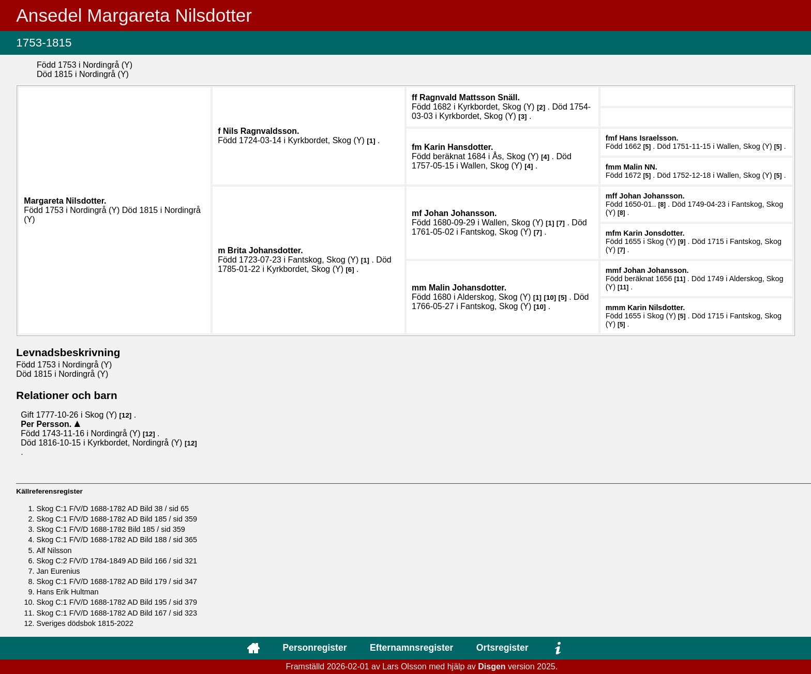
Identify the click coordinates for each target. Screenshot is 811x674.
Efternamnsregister (411, 647)
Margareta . (65, 200)
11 (680, 279)
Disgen (491, 666)
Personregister (314, 647)
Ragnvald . (469, 97)
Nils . (261, 131)
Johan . (460, 213)
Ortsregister (502, 647)
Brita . (265, 250)
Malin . (640, 167)
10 (550, 297)
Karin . (458, 147)
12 (125, 415)
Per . (47, 424)
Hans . (648, 138)
